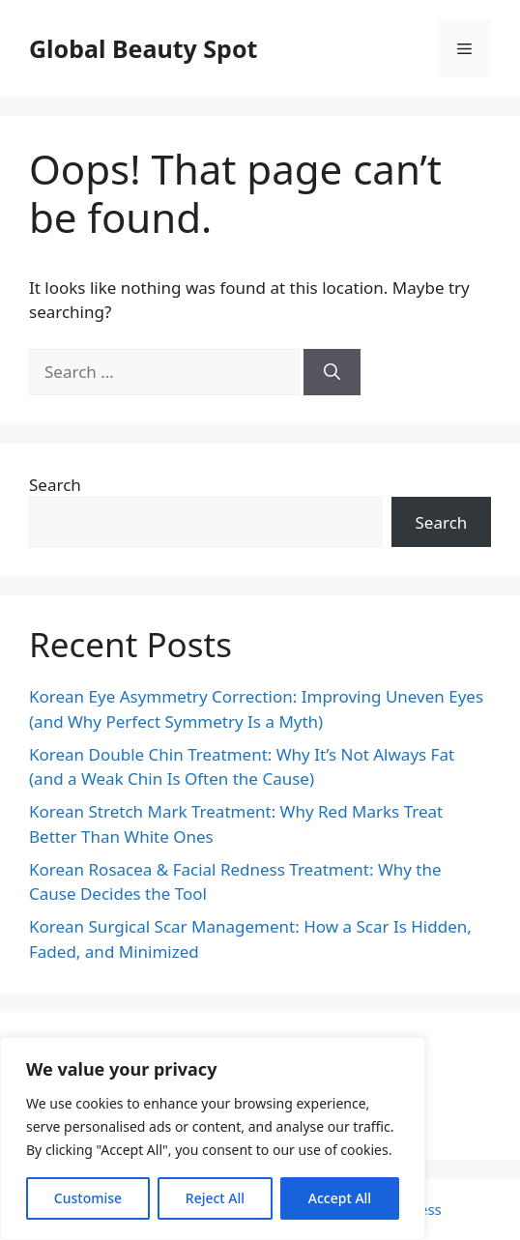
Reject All (215, 1198)
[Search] (332, 372)
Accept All (339, 1198)
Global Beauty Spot (143, 48)
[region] (212, 1138)
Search (55, 485)
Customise (88, 1198)
